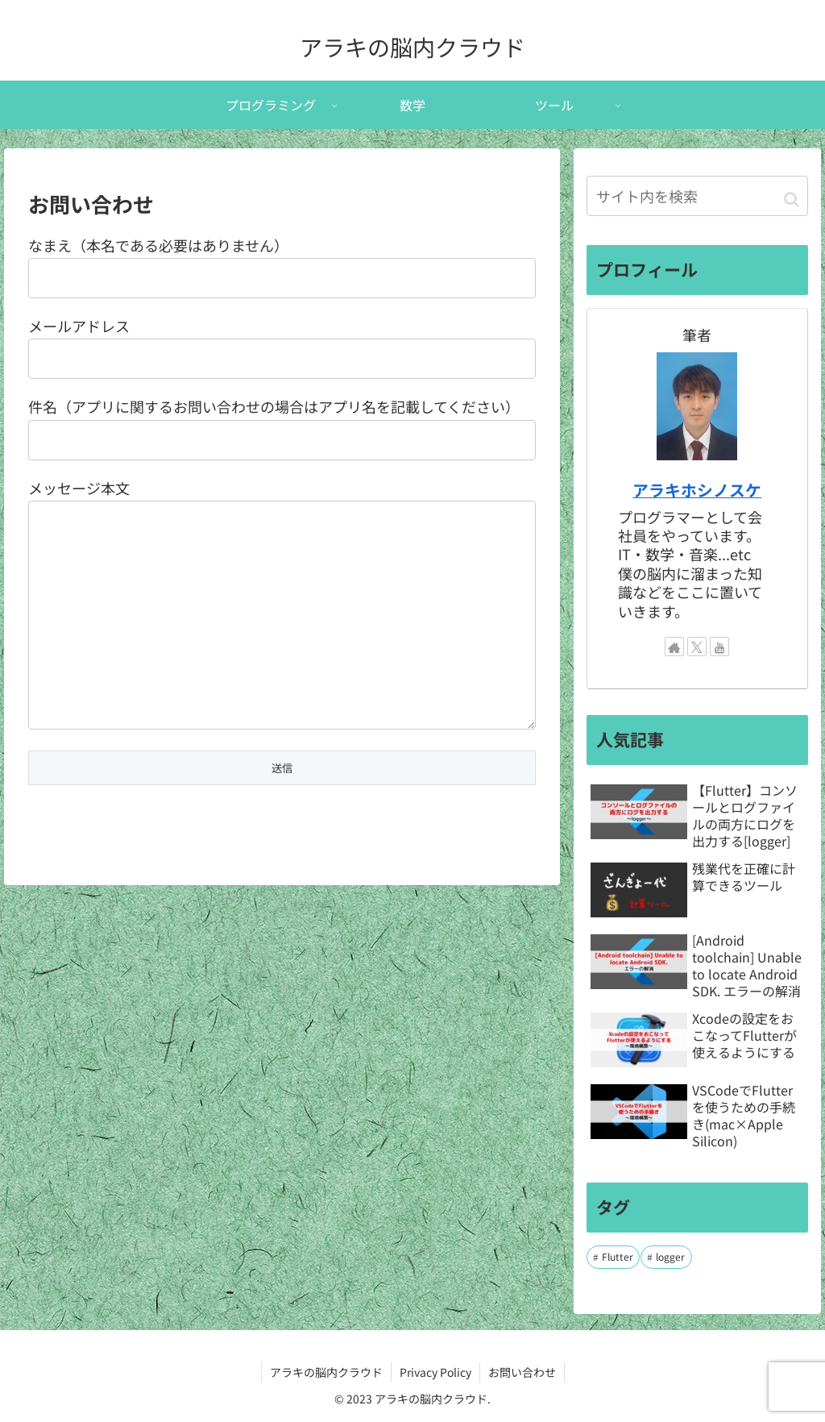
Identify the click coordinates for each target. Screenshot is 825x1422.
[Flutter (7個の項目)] (613, 1257)
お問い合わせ (522, 1372)
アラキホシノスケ (696, 489)
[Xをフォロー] (697, 646)
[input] (697, 196)
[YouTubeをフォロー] (719, 646)
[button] (791, 198)
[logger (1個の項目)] (666, 1257)
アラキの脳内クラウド (326, 1372)
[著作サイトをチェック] (674, 646)
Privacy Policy (435, 1372)
